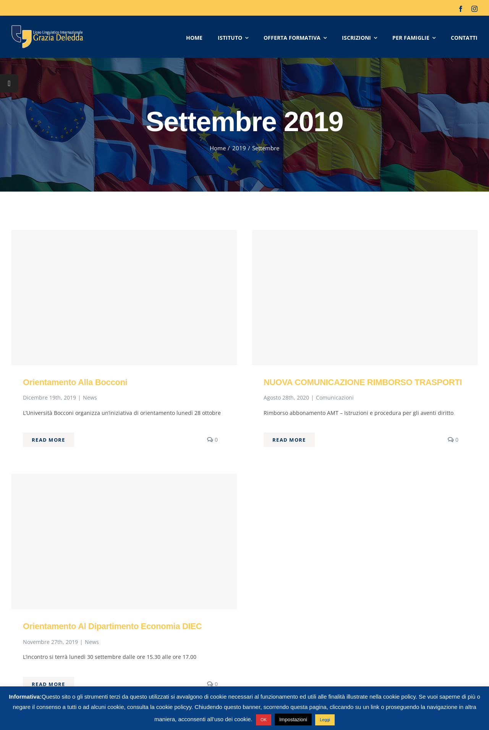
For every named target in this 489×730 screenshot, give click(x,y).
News (90, 397)
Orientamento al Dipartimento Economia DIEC (112, 626)
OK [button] (264, 719)
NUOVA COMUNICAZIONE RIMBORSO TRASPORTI (363, 382)
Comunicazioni (335, 397)
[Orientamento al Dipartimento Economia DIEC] (124, 541)
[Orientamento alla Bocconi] (124, 297)
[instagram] (474, 9)
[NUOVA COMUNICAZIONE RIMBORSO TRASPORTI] (365, 297)
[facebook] (461, 9)
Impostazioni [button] (293, 719)
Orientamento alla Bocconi (75, 382)
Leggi (325, 719)
